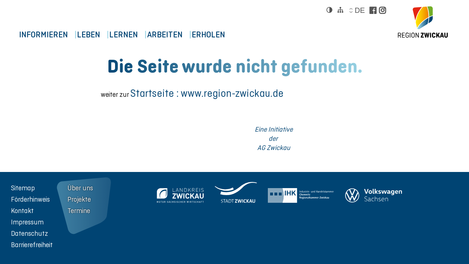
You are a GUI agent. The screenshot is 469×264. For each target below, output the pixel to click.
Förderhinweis (30, 199)
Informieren (46, 35)
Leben (97, 35)
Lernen (139, 35)
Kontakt (22, 210)
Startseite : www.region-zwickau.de (207, 93)
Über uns (80, 188)
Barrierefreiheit (32, 245)
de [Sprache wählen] (359, 10)
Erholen (236, 35)
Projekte (79, 199)
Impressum (27, 222)
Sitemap (23, 188)
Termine (78, 210)
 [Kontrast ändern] (329, 10)
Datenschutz (29, 233)
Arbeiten (186, 35)
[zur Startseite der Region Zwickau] (422, 22)
